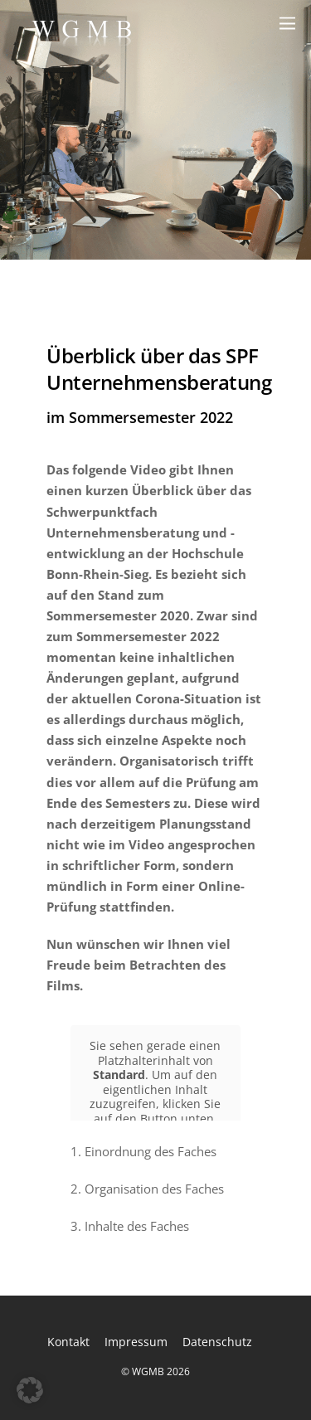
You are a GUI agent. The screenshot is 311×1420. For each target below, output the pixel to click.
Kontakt (68, 1341)
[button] (30, 1390)
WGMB (148, 1371)
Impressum (136, 1341)
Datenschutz (217, 1341)
